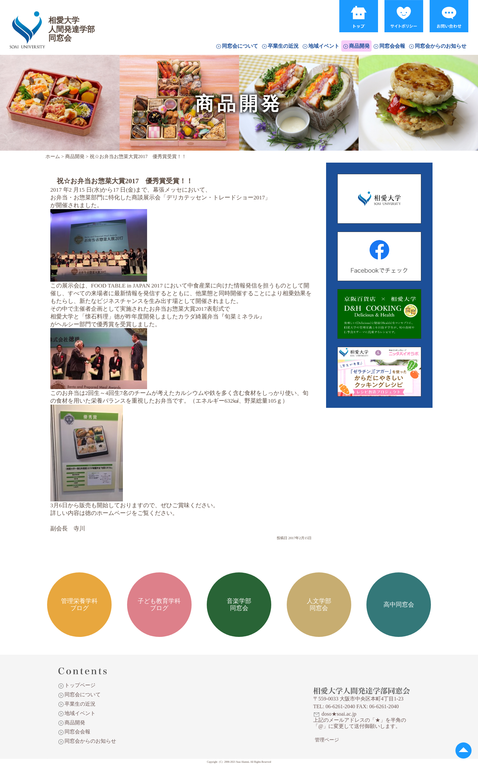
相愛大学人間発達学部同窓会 (27, 21)
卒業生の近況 (283, 46)
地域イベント (323, 46)
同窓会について (240, 46)
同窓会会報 (392, 46)
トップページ (80, 685)
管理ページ (327, 739)
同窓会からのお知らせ (440, 46)
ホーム (52, 156)
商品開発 (359, 46)
